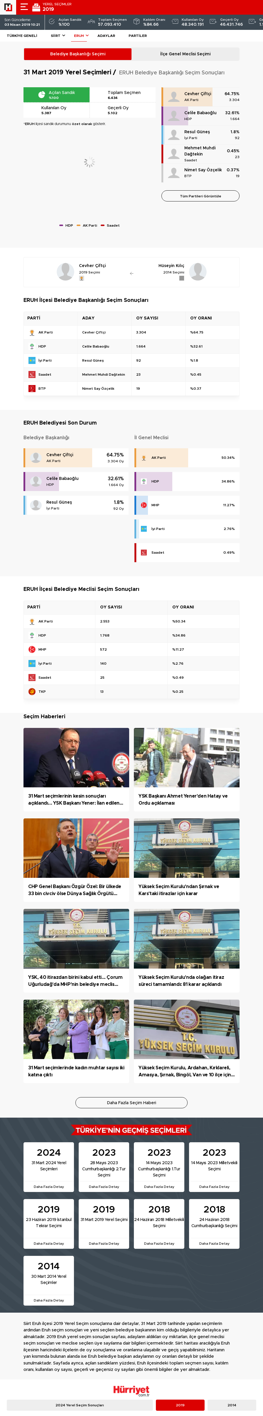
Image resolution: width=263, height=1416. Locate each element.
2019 (180, 1405)
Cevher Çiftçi (197, 94)
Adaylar (106, 35)
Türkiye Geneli (22, 35)
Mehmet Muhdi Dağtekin (199, 151)
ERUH (79, 35)
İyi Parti (190, 138)
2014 (231, 1405)
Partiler (138, 35)
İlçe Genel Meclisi (185, 54)
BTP (188, 176)
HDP (188, 119)
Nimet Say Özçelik (203, 170)
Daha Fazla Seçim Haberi (131, 1103)
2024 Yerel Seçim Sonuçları (79, 1405)
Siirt (55, 35)
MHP (155, 505)
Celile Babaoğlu (200, 113)
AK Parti (191, 100)
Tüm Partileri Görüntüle (200, 196)
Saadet (190, 160)
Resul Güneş (197, 132)
